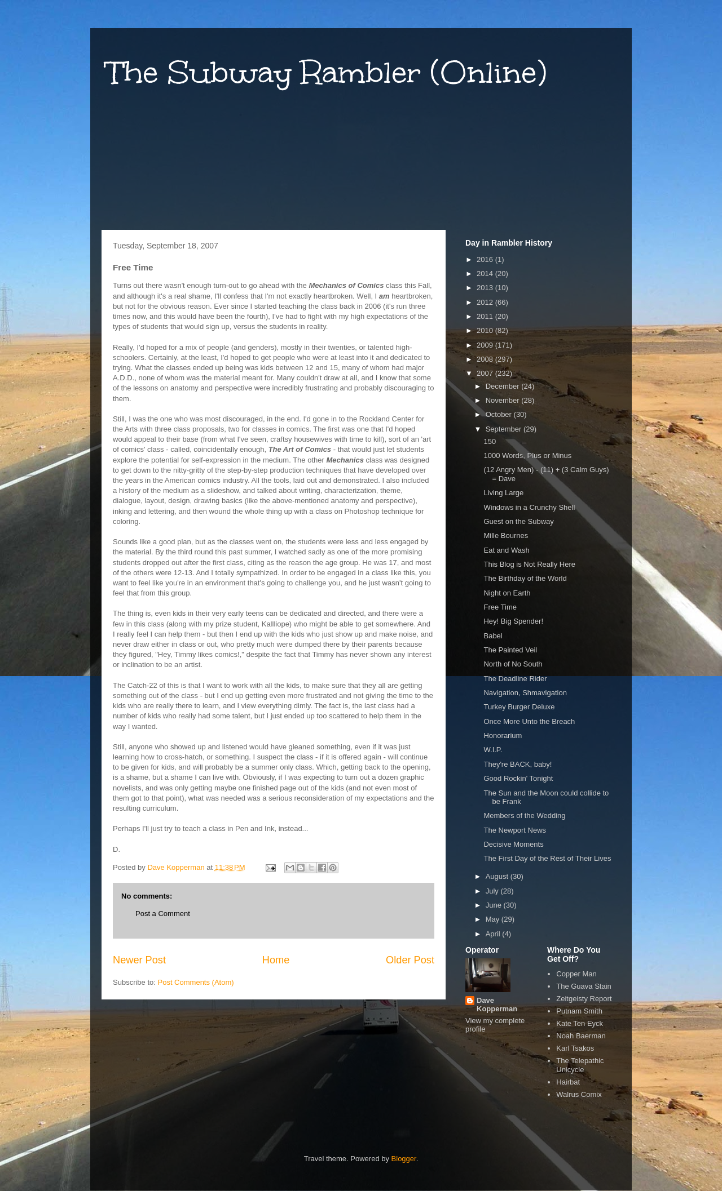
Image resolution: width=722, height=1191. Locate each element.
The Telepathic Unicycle (580, 1065)
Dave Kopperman (497, 1004)
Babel (492, 636)
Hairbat (568, 1082)
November (504, 400)
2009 (486, 345)
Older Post (410, 960)
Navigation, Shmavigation (524, 692)
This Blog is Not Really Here (529, 564)
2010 (486, 330)
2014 (486, 273)
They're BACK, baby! (517, 764)
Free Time (500, 607)
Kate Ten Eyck (579, 1023)
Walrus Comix (578, 1094)
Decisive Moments (513, 844)
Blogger (403, 1158)
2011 (486, 316)
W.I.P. (492, 749)
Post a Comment (162, 913)
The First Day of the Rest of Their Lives (547, 858)
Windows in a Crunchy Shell (529, 507)
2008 (486, 359)
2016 (486, 259)
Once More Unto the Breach (529, 721)
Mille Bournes (505, 535)
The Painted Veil (510, 650)
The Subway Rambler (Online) (327, 72)
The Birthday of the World (524, 578)
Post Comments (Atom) (196, 982)
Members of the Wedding (524, 815)
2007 (486, 373)
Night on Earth (506, 593)
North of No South (512, 664)
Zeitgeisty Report (583, 998)
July (493, 891)
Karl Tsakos (575, 1048)
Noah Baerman (580, 1036)
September (504, 429)
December (504, 386)
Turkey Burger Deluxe (518, 707)
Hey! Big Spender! (513, 621)
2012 (486, 302)
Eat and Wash (506, 550)
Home (276, 960)
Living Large (503, 492)
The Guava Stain (583, 986)
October (500, 414)
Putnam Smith (579, 1011)
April (494, 934)
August (498, 876)
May (493, 919)
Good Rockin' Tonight (518, 778)
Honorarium (502, 735)
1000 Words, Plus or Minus (527, 455)
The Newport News (514, 830)
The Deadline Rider (515, 678)
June (495, 905)
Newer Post (139, 960)
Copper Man (576, 974)
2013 (486, 287)
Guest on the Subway (518, 521)
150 (489, 441)
